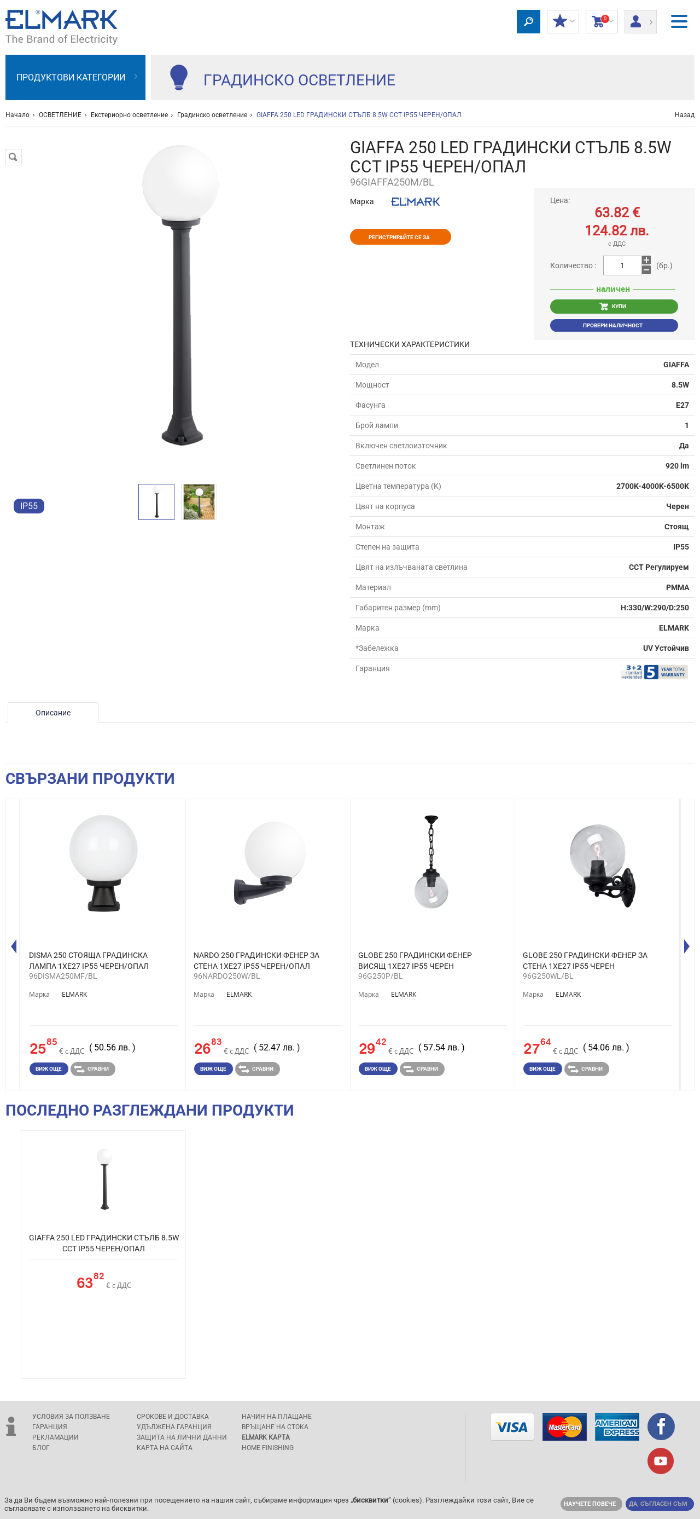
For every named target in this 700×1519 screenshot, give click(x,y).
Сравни (91, 1069)
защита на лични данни (182, 1437)
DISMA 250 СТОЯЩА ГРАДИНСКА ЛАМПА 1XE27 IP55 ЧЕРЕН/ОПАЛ (89, 961)
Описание (53, 712)
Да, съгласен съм (658, 1504)
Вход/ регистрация (641, 18)
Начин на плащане (277, 1416)
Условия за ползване (71, 1416)
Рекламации (55, 1437)
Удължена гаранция (174, 1427)
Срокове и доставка (173, 1416)
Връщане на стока (275, 1427)
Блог (41, 1448)
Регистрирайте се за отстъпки (399, 239)
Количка (602, 22)
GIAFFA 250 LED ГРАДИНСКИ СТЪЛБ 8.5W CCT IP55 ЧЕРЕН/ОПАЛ (104, 1243)
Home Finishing (268, 1448)
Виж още (49, 1069)
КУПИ (612, 306)
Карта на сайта (164, 1448)
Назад (685, 115)
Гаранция (49, 1427)
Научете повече (590, 1504)
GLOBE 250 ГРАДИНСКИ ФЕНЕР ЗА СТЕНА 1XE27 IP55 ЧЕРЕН (585, 961)
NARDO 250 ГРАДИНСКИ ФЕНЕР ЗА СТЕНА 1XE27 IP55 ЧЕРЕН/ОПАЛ (256, 961)
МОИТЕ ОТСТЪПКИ (563, 22)
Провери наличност (613, 325)
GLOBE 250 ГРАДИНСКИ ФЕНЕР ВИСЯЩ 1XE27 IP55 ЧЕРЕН (415, 961)
